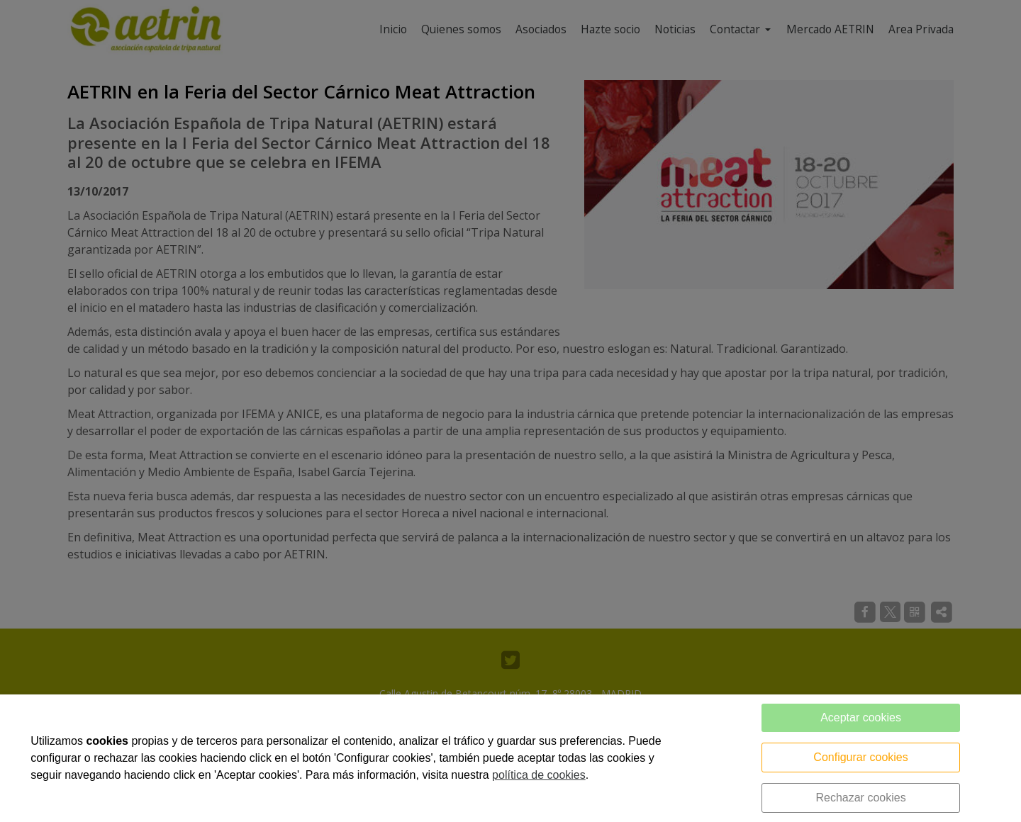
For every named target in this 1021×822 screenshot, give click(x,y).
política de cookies (539, 775)
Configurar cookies (860, 757)
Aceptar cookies (860, 717)
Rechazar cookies (860, 798)
